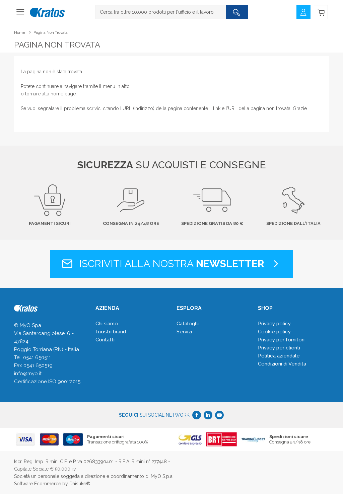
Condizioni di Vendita (282, 364)
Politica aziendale (279, 356)
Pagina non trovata (50, 32)
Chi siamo (106, 324)
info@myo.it (28, 373)
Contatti (105, 340)
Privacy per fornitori (281, 340)
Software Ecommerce (37, 483)
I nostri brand (110, 332)
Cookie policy (274, 332)
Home (19, 32)
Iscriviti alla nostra (171, 263)
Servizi (184, 332)
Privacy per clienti (279, 348)
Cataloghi (188, 324)
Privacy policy (274, 324)
